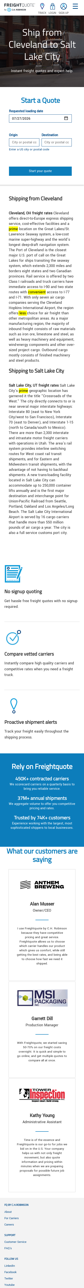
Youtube (9, 1285)
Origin (13, 135)
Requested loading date (26, 111)
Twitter (8, 1279)
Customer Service (15, 1242)
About (8, 1212)
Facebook (10, 1272)
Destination (50, 135)
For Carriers (11, 1218)
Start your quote (40, 171)
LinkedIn (9, 1266)
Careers (9, 1225)
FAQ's (8, 1248)
